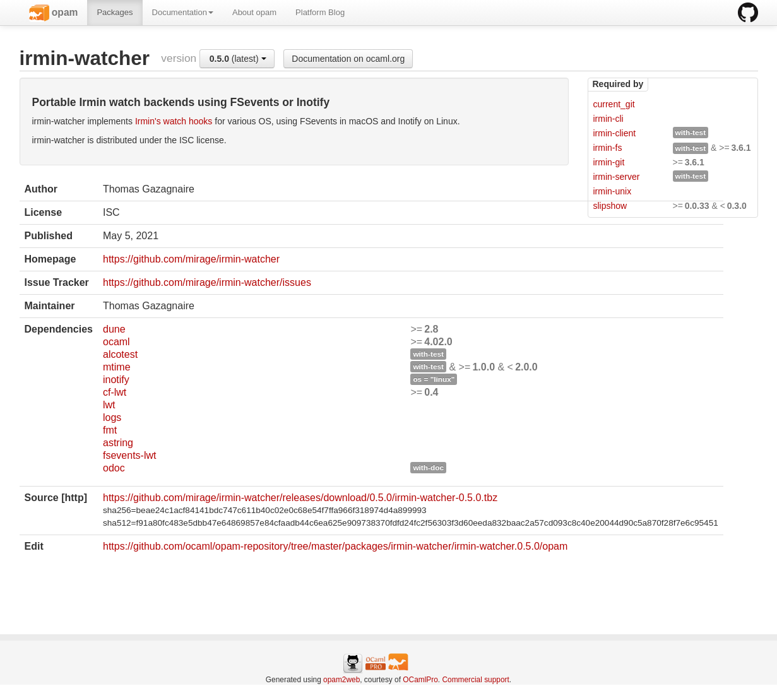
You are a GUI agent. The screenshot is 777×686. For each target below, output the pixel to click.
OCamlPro (420, 679)
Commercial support (475, 679)
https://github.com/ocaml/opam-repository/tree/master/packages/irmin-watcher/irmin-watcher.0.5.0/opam (335, 546)
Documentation (182, 12)
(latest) (238, 59)
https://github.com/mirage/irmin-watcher (191, 259)
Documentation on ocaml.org (348, 59)
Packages (115, 12)
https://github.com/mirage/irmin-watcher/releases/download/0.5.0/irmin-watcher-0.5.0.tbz (300, 497)
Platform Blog (320, 12)
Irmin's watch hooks (174, 121)
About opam (254, 12)
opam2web (341, 679)
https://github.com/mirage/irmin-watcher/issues (207, 282)
